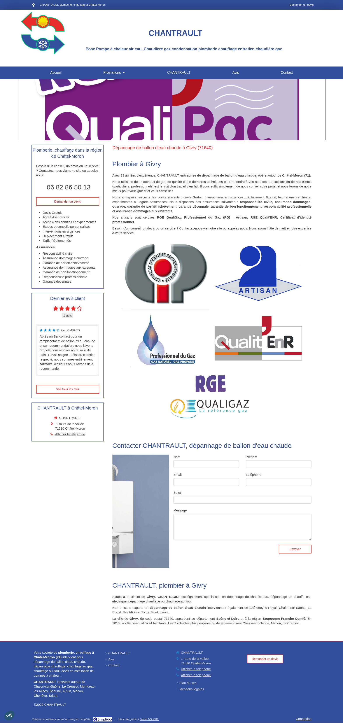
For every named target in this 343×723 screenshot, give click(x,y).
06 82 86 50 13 (69, 187)
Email (177, 474)
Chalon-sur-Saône (292, 607)
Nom (176, 457)
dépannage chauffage (144, 601)
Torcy (145, 612)
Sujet (177, 492)
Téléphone (253, 474)
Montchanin (159, 612)
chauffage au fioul (178, 601)
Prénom (251, 457)
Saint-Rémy (130, 612)
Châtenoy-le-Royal (262, 607)
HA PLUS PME (149, 719)
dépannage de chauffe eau (247, 597)
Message (180, 510)
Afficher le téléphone (70, 434)
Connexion (304, 719)
